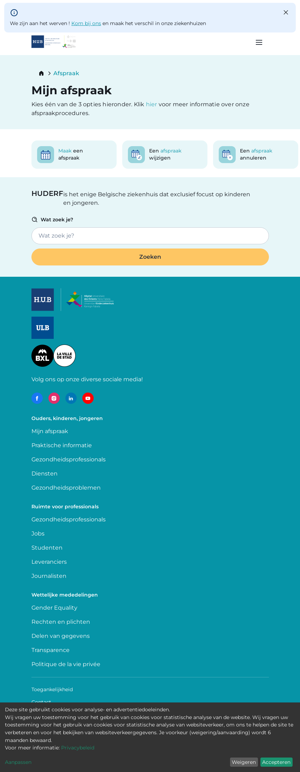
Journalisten (48, 576)
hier (152, 104)
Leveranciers (49, 561)
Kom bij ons (86, 23)
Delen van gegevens (60, 636)
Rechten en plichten (60, 621)
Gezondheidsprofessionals (68, 459)
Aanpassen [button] (18, 762)
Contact (41, 702)
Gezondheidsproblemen (66, 487)
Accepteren (276, 762)
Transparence (50, 650)
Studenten (47, 547)
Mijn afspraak (49, 431)
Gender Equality (54, 607)
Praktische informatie (62, 445)
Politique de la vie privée (65, 664)
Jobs (38, 533)
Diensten (44, 473)
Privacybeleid (77, 747)
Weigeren (244, 762)
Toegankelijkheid (52, 689)
